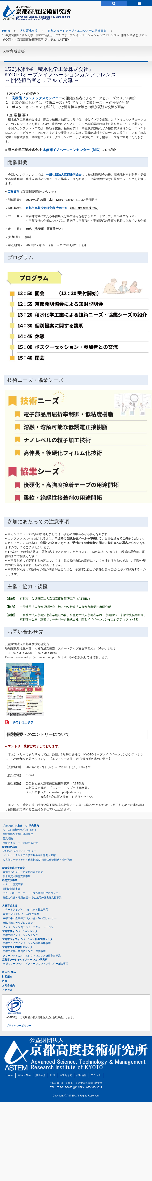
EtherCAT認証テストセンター (19, 850)
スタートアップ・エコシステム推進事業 (25, 909)
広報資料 (13, 191)
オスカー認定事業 (13, 884)
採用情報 (81, 1075)
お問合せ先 (8, 985)
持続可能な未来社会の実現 (18, 834)
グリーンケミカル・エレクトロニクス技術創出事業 (32, 955)
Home (6, 30)
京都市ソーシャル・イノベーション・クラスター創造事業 (35, 963)
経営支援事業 (9, 880)
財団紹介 (7, 976)
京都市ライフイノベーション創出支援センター (28, 939)
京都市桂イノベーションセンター (21, 931)
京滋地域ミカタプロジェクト (19, 922)
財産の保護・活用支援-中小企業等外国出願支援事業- (32, 897)
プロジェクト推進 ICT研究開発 (20, 825)
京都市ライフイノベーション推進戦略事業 (27, 943)
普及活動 (8, 838)
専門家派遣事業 (11, 888)
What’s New (9, 972)
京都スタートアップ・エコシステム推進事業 (77, 30)
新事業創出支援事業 (13, 867)
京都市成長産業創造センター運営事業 (24, 951)
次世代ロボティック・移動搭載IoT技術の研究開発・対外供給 (37, 859)
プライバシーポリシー (18, 1025)
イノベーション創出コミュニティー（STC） (28, 927)
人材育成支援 (29, 30)
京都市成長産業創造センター (18, 947)
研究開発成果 (9, 846)
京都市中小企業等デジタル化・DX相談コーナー (30, 918)
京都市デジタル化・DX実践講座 (21, 914)
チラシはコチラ (21, 722)
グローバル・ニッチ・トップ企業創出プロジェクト (32, 893)
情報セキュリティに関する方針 (20, 842)
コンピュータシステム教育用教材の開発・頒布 (29, 855)
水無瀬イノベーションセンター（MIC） (72, 150)
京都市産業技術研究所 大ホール (47, 208)
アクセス (7, 989)
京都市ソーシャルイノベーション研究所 (24, 959)
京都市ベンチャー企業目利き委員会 (23, 871)
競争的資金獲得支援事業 (16, 876)
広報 (4, 981)
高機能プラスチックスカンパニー (37, 98)
